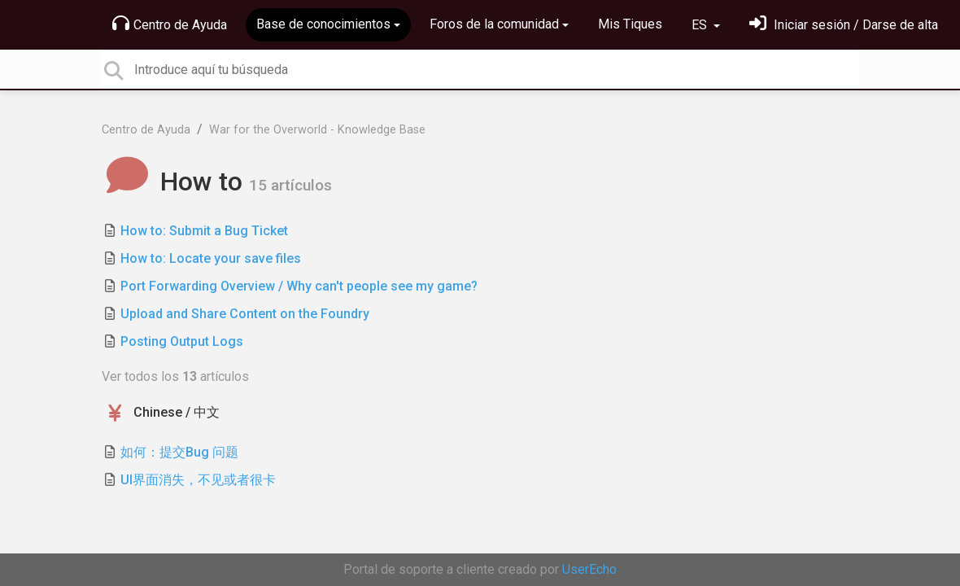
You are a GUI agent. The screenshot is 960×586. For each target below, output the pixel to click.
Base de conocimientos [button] (323, 24)
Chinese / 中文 (176, 412)
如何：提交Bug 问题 (179, 452)
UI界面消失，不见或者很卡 (198, 480)
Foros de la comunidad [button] (494, 24)
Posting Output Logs (181, 341)
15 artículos (290, 185)
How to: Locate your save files (210, 258)
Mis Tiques (630, 24)
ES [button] (701, 25)
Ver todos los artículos (175, 376)
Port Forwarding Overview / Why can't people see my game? (299, 286)
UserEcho (589, 569)
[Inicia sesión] (844, 25)
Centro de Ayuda (169, 24)
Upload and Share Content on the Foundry (244, 313)
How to (175, 181)
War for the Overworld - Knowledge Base (317, 130)
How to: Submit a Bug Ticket (204, 230)
